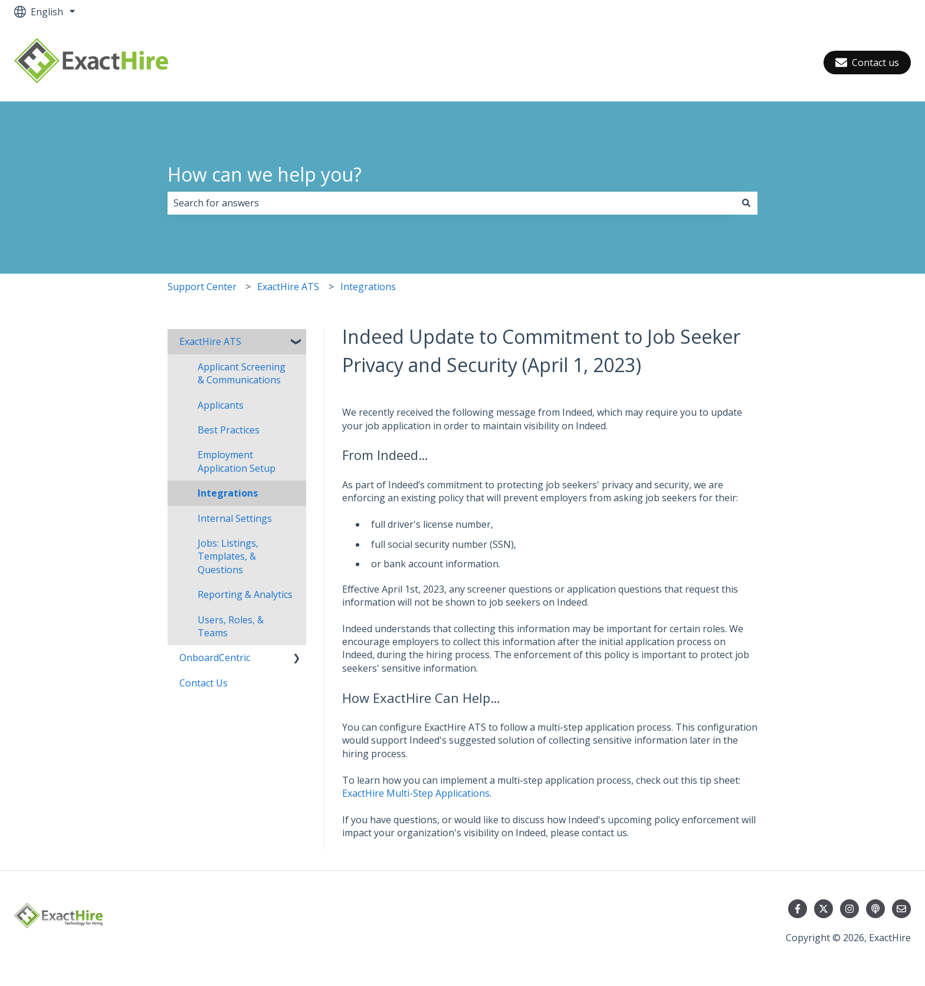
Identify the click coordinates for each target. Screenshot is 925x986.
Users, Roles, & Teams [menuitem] (231, 626)
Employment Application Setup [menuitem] (236, 461)
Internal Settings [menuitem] (235, 518)
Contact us (867, 62)
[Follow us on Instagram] (849, 908)
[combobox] (451, 203)
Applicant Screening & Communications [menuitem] (242, 373)
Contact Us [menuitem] (203, 682)
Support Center (202, 286)
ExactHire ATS (288, 286)
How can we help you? (265, 174)
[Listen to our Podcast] (875, 908)
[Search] (746, 203)
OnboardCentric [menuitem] (214, 657)
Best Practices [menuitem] (229, 429)
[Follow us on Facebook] (797, 908)
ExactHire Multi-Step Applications (416, 793)
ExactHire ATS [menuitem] (210, 341)
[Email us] (901, 908)
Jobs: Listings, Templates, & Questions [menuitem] (228, 556)
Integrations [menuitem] (228, 493)
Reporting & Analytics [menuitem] (245, 594)
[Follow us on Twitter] (823, 908)
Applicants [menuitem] (221, 405)
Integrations (368, 286)
